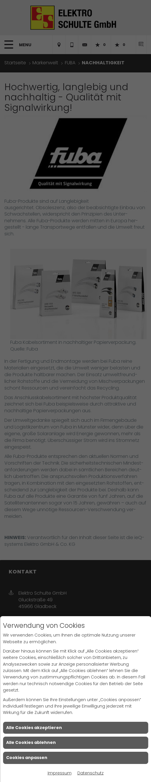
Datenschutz (90, 773)
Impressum (60, 773)
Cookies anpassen (26, 757)
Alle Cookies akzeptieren (34, 728)
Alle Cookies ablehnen (31, 742)
